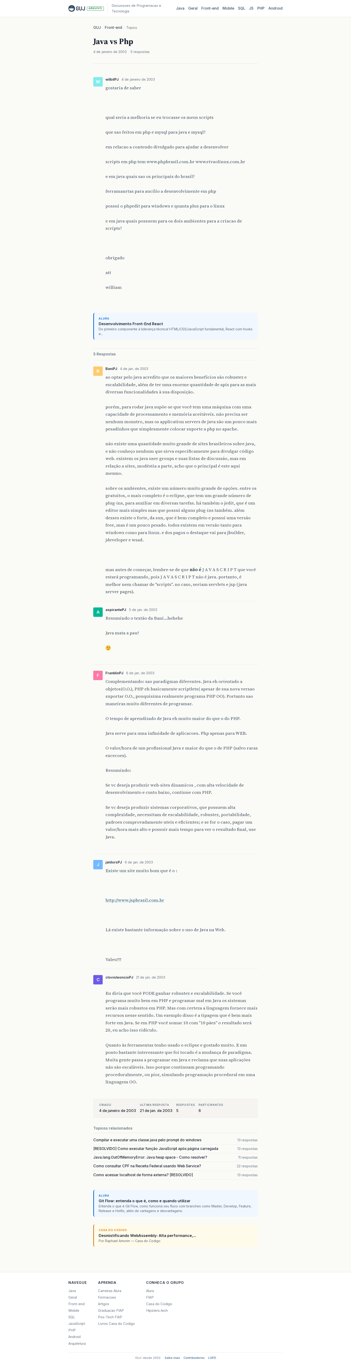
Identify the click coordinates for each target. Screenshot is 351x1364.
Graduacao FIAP (111, 1310)
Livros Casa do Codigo (116, 1324)
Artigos (103, 1304)
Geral (193, 8)
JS (251, 8)
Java (180, 8)
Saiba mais (172, 1358)
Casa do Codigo (159, 1304)
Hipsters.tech (157, 1310)
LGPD (212, 1358)
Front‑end (210, 8)
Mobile (228, 8)
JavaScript (76, 1324)
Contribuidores (194, 1358)
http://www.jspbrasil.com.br (134, 900)
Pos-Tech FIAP (110, 1317)
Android (275, 8)
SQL (241, 8)
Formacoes (107, 1297)
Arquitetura (77, 1343)
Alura (150, 1291)
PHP (261, 8)
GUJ (97, 27)
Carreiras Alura (109, 1291)
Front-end (113, 27)
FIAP (150, 1297)
